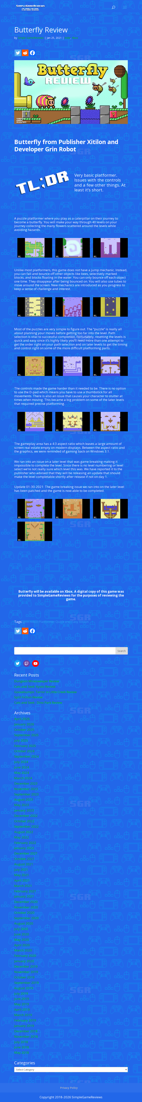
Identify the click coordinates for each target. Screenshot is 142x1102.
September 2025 (26, 735)
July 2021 (21, 869)
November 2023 (26, 789)
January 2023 (24, 810)
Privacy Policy (69, 1088)
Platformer (47, 621)
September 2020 (26, 918)
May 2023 (21, 805)
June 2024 (21, 767)
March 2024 (23, 778)
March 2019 (23, 1015)
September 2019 (26, 982)
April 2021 (22, 880)
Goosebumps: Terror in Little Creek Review (45, 692)
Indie (67, 38)
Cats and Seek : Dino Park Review (38, 702)
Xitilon (84, 621)
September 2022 (26, 826)
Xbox (75, 38)
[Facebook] (32, 53)
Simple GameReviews (31, 38)
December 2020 (26, 902)
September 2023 (26, 794)
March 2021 (23, 886)
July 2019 (21, 993)
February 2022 (25, 843)
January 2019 (24, 1026)
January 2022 (24, 848)
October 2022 (24, 821)
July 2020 (21, 929)
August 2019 (23, 988)
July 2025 (21, 740)
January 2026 (24, 724)
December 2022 (26, 816)
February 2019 (25, 1020)
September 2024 (26, 756)
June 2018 (21, 1047)
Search (122, 651)
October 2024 (24, 751)
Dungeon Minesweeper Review (36, 681)
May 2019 (21, 1004)
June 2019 (21, 999)
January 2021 (24, 896)
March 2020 (23, 950)
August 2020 (23, 923)
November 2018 (26, 1036)
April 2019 (22, 1009)
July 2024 (21, 762)
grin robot (30, 621)
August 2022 (23, 832)
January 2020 (24, 961)
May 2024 (21, 772)
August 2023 (23, 799)
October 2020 (24, 912)
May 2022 (21, 837)
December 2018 (26, 1031)
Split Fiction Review (28, 697)
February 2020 (25, 955)
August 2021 (23, 864)
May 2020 (21, 939)
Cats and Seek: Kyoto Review (34, 686)
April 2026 (22, 719)
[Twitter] (18, 53)
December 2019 (26, 966)
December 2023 (26, 783)
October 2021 (24, 859)
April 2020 (22, 945)
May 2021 (21, 875)
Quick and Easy (66, 621)
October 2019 (24, 977)
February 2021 (25, 891)
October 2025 (24, 729)
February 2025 (25, 746)
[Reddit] (25, 53)
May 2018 (21, 1052)
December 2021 (26, 853)
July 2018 (21, 1042)
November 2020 (26, 907)
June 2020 (21, 934)
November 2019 (26, 972)
